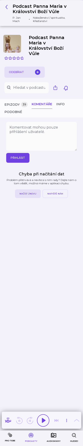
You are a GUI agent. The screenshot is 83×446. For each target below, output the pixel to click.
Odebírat (24, 72)
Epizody (16, 104)
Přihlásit (18, 157)
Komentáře (42, 104)
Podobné (13, 112)
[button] (40, 13)
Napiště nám (55, 193)
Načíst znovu (27, 193)
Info (60, 104)
